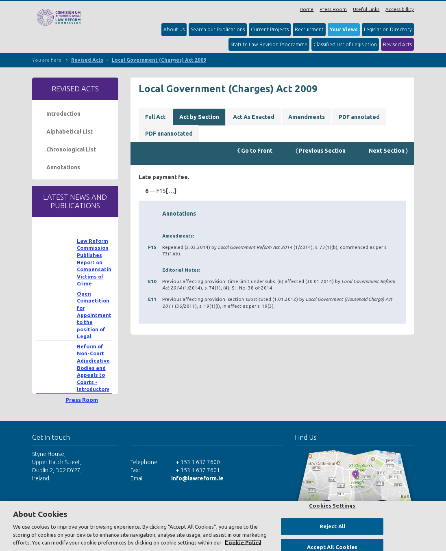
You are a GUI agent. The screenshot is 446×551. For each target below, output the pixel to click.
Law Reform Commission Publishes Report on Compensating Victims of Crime (96, 262)
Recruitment (309, 29)
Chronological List (71, 149)
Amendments (306, 117)
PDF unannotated (169, 133)
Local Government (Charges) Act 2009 (159, 60)
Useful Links (366, 9)
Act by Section (199, 117)
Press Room (333, 9)
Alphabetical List (69, 131)
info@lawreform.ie (197, 478)
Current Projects (270, 29)
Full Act (155, 117)
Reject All (332, 526)
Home (306, 9)
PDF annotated (359, 117)
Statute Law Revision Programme (269, 44)
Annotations (63, 167)
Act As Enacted (253, 117)
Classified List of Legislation (345, 44)
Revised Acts (397, 44)
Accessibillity (399, 9)
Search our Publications (218, 29)
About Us (174, 29)
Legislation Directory (388, 29)
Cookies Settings (332, 505)
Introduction (63, 113)
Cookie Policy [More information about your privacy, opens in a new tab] (243, 542)
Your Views (344, 29)
